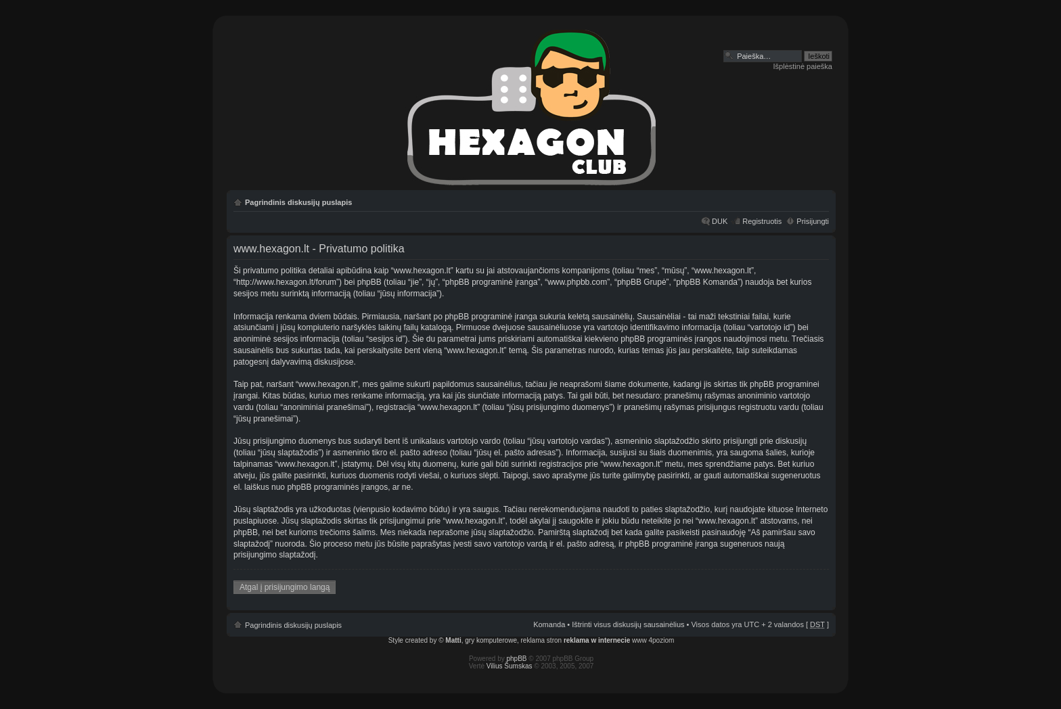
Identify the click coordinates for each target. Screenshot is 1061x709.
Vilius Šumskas (510, 666)
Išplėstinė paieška (802, 66)
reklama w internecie (597, 640)
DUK (719, 221)
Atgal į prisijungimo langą (285, 587)
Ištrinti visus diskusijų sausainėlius (628, 624)
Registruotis (762, 221)
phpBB (517, 658)
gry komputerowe (491, 640)
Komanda (549, 624)
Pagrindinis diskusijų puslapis (298, 202)
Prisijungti (812, 221)
